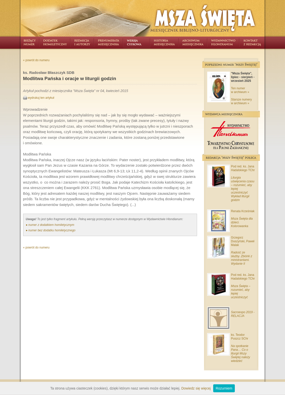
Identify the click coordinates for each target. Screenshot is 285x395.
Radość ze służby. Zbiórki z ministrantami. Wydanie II (241, 258)
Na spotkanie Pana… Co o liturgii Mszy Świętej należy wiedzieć (240, 353)
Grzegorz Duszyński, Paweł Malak (242, 241)
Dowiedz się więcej (196, 388)
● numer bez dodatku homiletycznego (51, 230)
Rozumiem (224, 388)
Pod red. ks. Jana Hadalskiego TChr (243, 168)
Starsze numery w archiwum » (241, 101)
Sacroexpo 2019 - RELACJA (243, 314)
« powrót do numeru (36, 60)
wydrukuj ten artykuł (38, 97)
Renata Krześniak (243, 211)
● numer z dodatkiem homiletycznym (50, 225)
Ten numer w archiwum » (240, 90)
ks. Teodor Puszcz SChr (239, 336)
